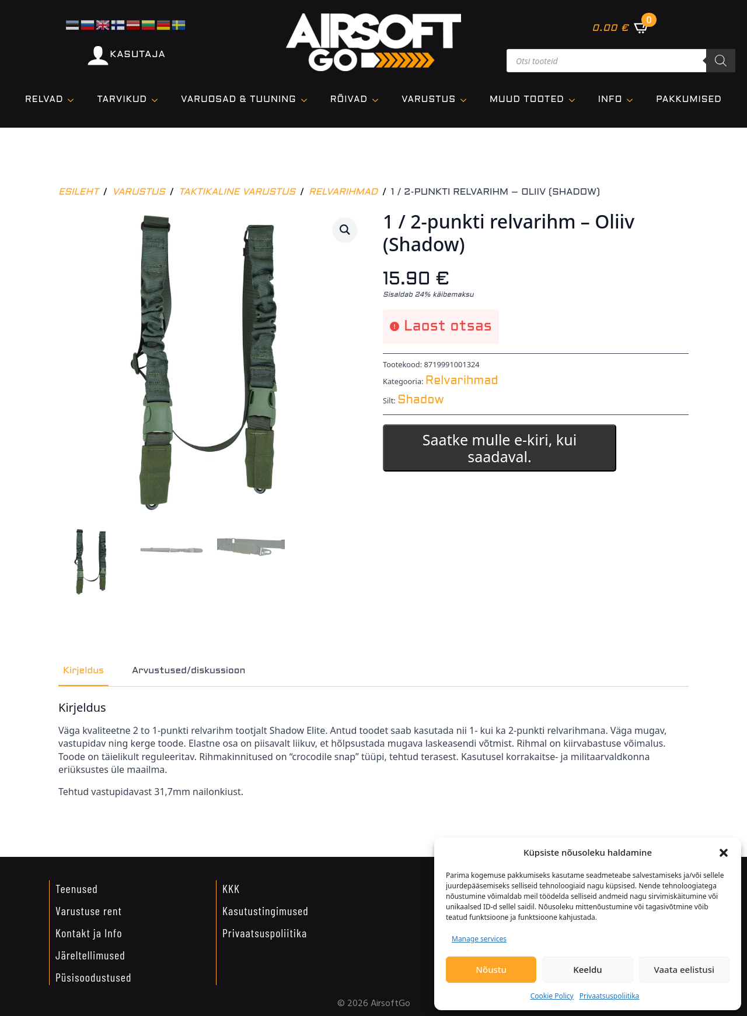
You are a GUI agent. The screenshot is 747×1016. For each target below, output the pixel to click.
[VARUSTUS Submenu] (467, 100)
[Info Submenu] (633, 100)
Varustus (138, 192)
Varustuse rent (88, 910)
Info (610, 100)
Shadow (420, 400)
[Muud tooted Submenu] (575, 100)
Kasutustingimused (265, 910)
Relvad (44, 100)
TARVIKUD (122, 100)
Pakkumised (688, 100)
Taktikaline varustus (237, 192)
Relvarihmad (343, 192)
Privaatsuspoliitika (610, 996)
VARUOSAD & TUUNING (238, 100)
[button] (723, 853)
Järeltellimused (90, 955)
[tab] (83, 670)
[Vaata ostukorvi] (620, 27)
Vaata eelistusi (684, 969)
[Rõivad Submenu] (379, 100)
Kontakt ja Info (89, 933)
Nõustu (491, 969)
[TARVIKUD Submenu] (158, 100)
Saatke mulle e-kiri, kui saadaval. (500, 448)
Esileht (78, 192)
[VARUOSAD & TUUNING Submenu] (307, 100)
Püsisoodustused (93, 977)
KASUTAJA (137, 54)
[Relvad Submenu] (74, 100)
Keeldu (587, 969)
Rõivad (349, 100)
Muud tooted (527, 100)
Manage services (479, 939)
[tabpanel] (373, 750)
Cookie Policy (552, 996)
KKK (231, 888)
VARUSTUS (429, 100)
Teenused (76, 888)
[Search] (720, 60)
